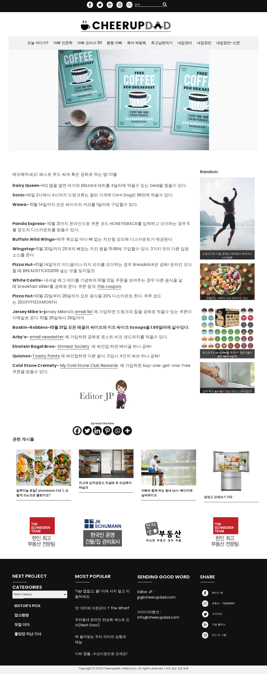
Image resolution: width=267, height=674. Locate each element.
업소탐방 (21, 615)
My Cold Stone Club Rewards (89, 387)
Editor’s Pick (27, 605)
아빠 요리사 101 (89, 42)
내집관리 (185, 42)
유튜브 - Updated (217, 603)
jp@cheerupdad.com (156, 597)
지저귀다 (211, 614)
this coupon (109, 308)
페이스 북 (211, 593)
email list (84, 333)
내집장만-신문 (228, 42)
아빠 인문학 (62, 42)
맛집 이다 (22, 624)
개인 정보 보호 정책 (176, 668)
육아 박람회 (136, 42)
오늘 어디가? (37, 42)
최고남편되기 (162, 42)
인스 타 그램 (213, 635)
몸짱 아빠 (114, 42)
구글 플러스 (213, 624)
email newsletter (47, 358)
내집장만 (204, 42)
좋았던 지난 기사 (27, 633)
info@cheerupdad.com (158, 617)
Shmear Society (73, 368)
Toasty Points (46, 377)
